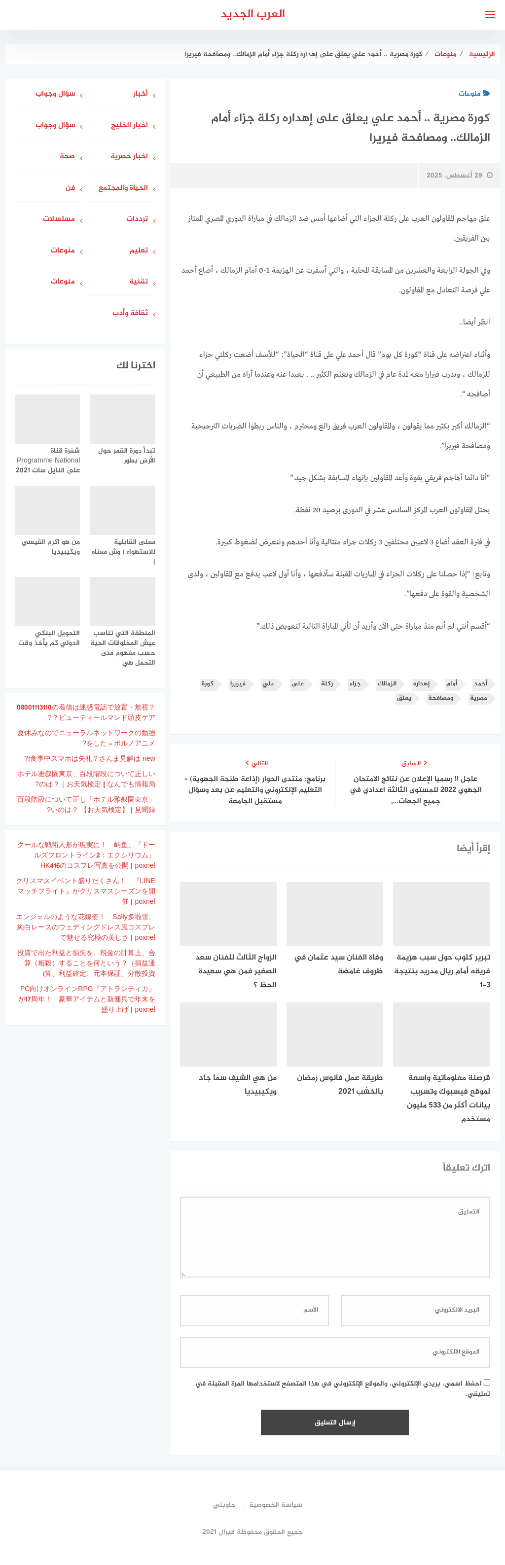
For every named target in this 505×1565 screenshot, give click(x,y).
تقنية (138, 282)
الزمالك (387, 684)
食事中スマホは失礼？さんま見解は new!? (89, 759)
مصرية (478, 698)
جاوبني (224, 1505)
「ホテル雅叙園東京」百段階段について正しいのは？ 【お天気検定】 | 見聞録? (86, 805)
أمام (451, 684)
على (297, 684)
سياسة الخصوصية (275, 1505)
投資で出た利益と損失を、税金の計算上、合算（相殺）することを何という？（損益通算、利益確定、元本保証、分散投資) (86, 964)
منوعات (474, 94)
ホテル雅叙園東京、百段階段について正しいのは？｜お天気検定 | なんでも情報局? (86, 779)
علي (268, 684)
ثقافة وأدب (130, 314)
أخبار (140, 94)
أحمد (480, 684)
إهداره (421, 684)
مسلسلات (59, 219)
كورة (208, 684)
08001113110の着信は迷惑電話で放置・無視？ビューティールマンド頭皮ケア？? (86, 713)
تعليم (139, 251)
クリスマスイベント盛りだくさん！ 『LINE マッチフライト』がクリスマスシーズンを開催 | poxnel (85, 892)
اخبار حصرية (129, 157)
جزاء (355, 684)
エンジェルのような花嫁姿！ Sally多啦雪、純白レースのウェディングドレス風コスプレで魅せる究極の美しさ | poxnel (85, 928)
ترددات (137, 219)
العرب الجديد (252, 14)
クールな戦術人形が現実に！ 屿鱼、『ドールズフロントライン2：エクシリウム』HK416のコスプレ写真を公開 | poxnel (86, 856)
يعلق (404, 698)
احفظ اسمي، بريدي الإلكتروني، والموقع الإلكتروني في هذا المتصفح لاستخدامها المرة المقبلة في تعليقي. (342, 1389)
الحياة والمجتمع (123, 188)
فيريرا (238, 684)
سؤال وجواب (55, 94)
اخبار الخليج (129, 126)
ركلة (327, 684)
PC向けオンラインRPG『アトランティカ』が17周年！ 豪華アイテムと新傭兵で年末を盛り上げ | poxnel (86, 1000)
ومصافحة (440, 698)
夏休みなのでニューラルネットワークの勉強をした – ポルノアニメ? (86, 738)
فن (70, 188)
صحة (67, 157)
